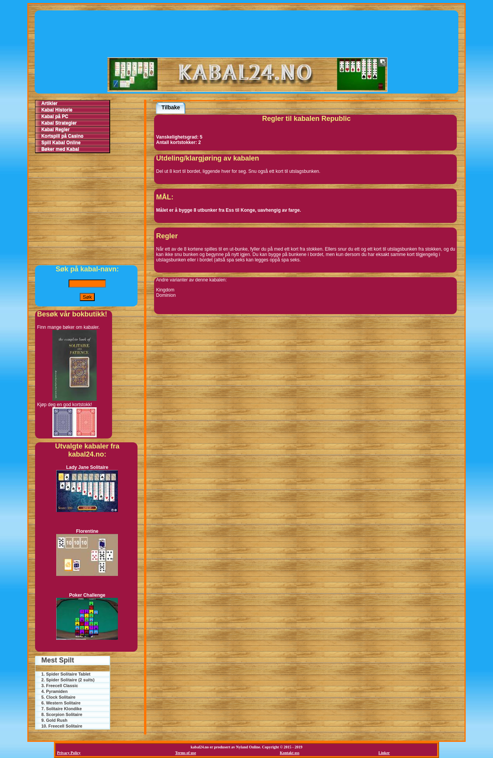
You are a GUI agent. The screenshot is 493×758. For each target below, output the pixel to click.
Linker (384, 753)
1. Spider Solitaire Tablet (66, 674)
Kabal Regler (55, 129)
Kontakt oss (289, 753)
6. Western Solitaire (60, 703)
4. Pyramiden (54, 691)
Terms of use (185, 753)
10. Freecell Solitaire (61, 726)
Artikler (49, 103)
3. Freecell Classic (59, 685)
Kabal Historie (56, 110)
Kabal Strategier (59, 123)
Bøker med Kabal (60, 149)
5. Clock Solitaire (58, 697)
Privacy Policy (68, 753)
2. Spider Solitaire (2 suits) (67, 680)
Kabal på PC (54, 116)
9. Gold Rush (54, 720)
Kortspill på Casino (62, 136)
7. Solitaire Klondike (61, 708)
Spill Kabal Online (60, 143)
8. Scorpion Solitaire (61, 714)
